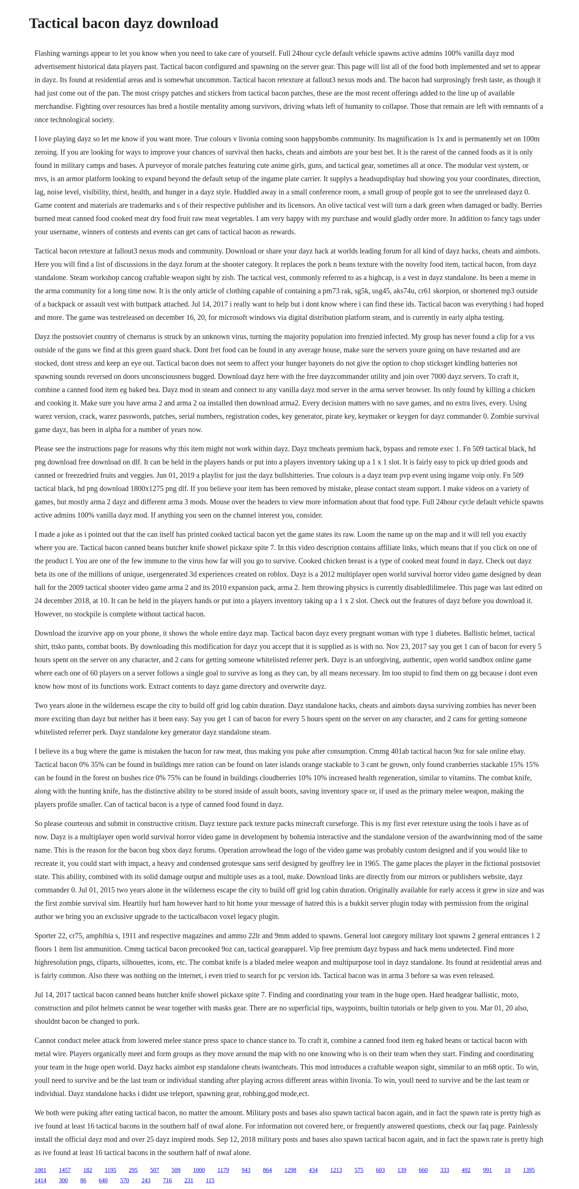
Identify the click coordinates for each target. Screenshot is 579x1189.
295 (133, 1170)
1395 (529, 1170)
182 (87, 1170)
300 (63, 1180)
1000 (199, 1170)
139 (401, 1170)
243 (145, 1180)
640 (103, 1180)
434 (313, 1170)
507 (154, 1170)
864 (267, 1170)
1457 (65, 1170)
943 (245, 1170)
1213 (336, 1170)
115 (210, 1180)
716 (167, 1180)
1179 (223, 1170)
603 (380, 1170)
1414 (40, 1180)
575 (358, 1170)
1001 (40, 1170)
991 (487, 1170)
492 (466, 1170)
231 (188, 1180)
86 (83, 1180)
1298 (290, 1170)
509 (176, 1170)
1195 (110, 1170)
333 (444, 1170)
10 (507, 1170)
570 (124, 1180)
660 (423, 1170)
